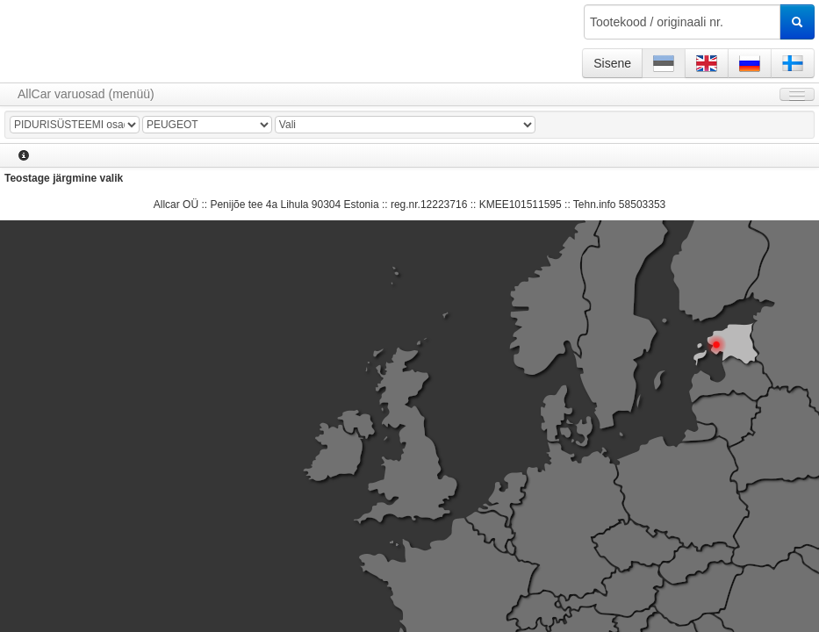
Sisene (612, 63)
